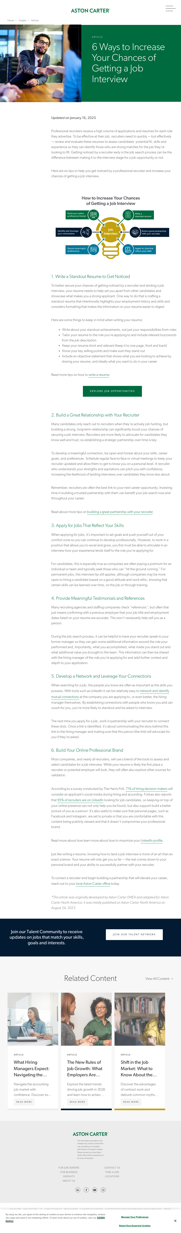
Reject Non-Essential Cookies (135, 1226)
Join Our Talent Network (134, 934)
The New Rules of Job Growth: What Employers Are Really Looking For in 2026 (86, 1051)
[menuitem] (69, 1168)
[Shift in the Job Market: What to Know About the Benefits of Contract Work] (131, 1102)
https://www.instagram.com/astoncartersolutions (103, 1189)
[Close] (175, 1221)
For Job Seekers (69, 1168)
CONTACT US (112, 1168)
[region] (90, 1221)
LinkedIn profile (151, 840)
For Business (69, 1172)
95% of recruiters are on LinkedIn (80, 800)
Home (90, 10)
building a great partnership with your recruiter (120, 512)
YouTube (94, 1189)
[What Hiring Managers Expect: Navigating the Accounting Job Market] (24, 1102)
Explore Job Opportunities (112, 391)
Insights (69, 1176)
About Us (69, 1181)
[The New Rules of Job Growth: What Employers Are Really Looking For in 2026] (77, 1102)
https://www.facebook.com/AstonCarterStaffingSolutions (86, 1189)
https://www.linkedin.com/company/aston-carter (77, 1189)
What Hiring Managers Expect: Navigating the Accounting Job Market (33, 1051)
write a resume (99, 375)
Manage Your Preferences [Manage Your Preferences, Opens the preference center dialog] (134, 1217)
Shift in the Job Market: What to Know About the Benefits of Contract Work (140, 1051)
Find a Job (112, 1172)
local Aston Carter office (93, 884)
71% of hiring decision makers (146, 789)
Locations (112, 1176)
